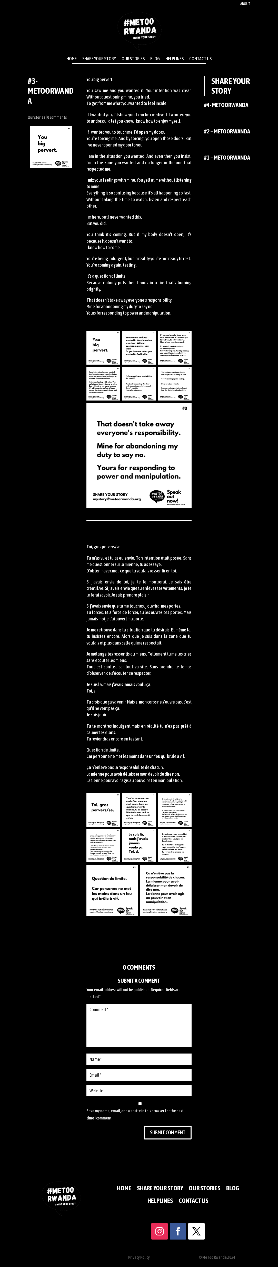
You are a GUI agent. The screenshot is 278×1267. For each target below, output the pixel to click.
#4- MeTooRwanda (226, 105)
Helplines (174, 58)
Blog (155, 58)
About (245, 4)
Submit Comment (154, 1098)
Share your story (99, 58)
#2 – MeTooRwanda (227, 131)
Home (71, 58)
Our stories (133, 58)
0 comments (57, 117)
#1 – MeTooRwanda (227, 157)
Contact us (200, 58)
